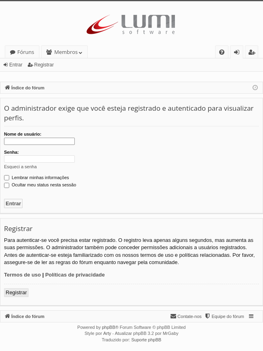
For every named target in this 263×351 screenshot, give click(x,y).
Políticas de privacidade (75, 275)
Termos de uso (22, 275)
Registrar (44, 65)
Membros (66, 52)
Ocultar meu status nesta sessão (40, 184)
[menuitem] (222, 52)
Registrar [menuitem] (253, 53)
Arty (107, 333)
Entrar (16, 65)
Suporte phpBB (146, 339)
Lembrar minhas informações (36, 177)
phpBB (108, 327)
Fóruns (25, 52)
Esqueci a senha (20, 166)
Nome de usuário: (22, 134)
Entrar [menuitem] (238, 53)
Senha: (11, 152)
